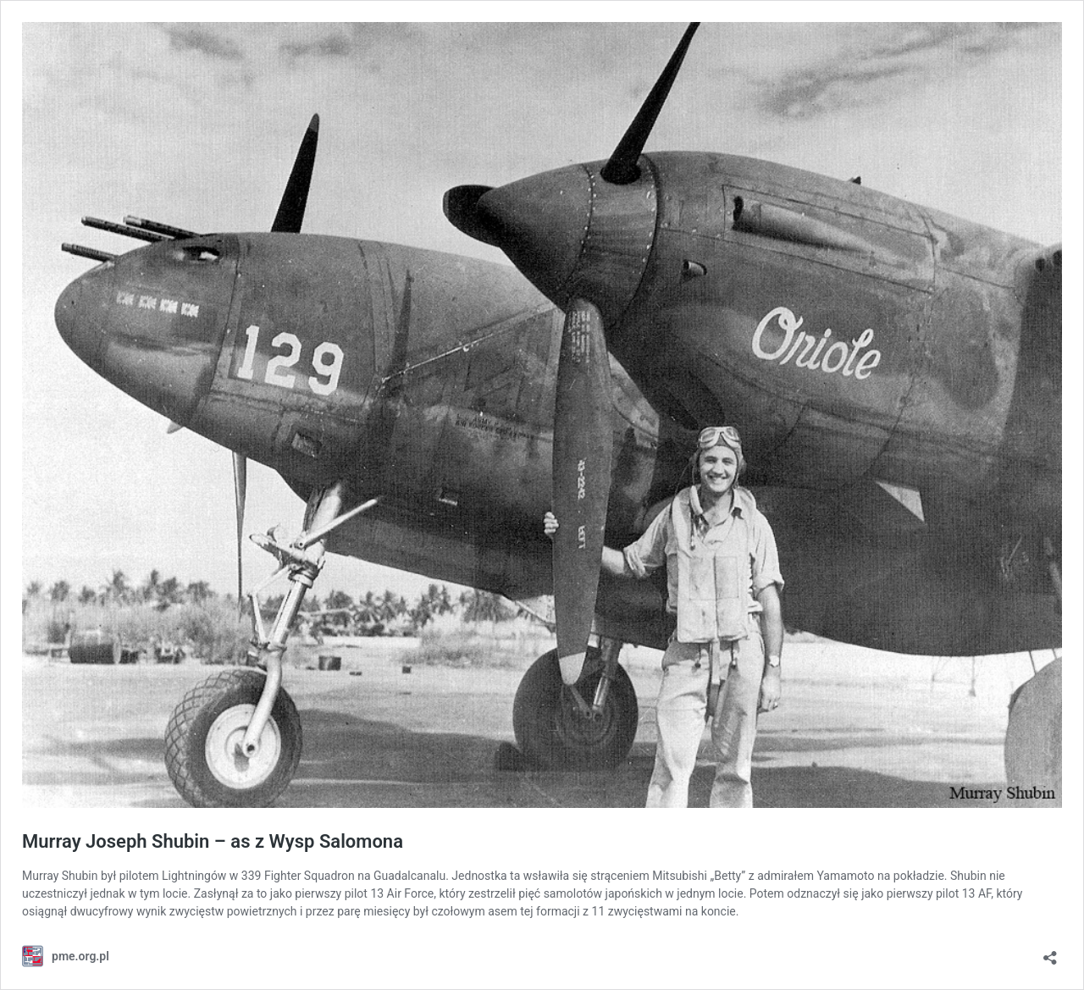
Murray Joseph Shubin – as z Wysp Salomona (212, 841)
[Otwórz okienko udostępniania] (1050, 952)
